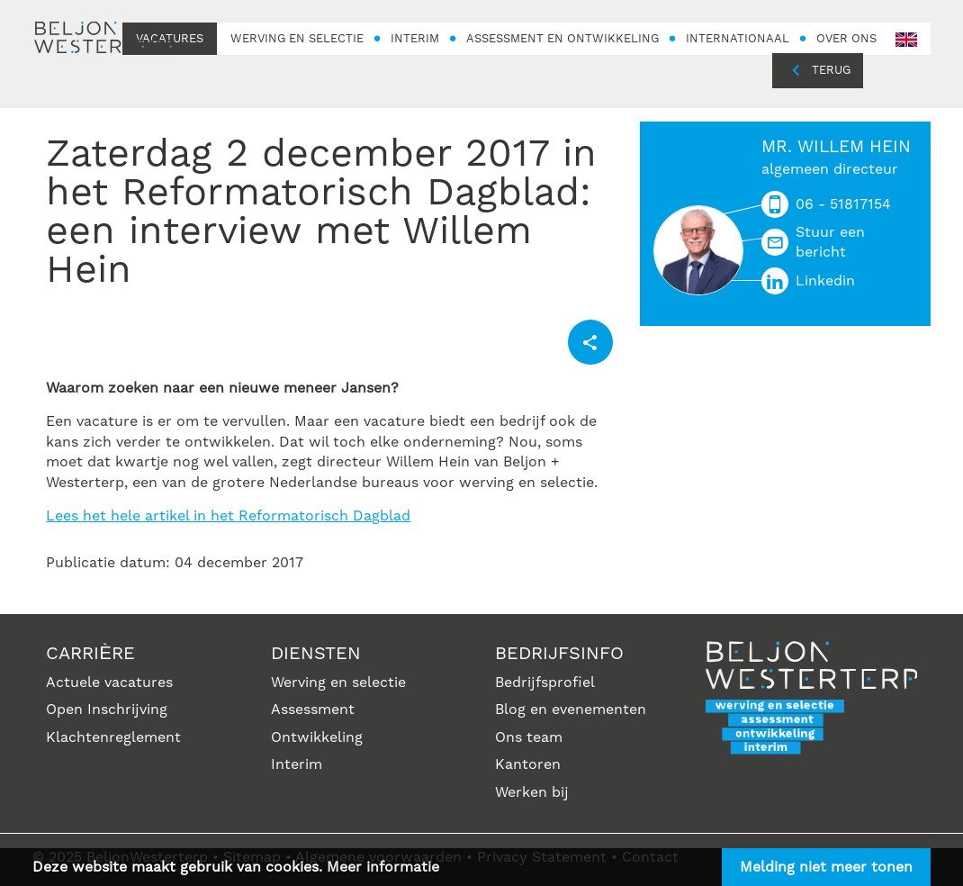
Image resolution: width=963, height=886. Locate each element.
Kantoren (528, 764)
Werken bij (532, 792)
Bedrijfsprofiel (545, 683)
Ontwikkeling (317, 737)
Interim (296, 764)
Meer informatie (383, 867)
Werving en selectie (338, 683)
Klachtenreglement (113, 737)
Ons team (528, 737)
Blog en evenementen (570, 710)
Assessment (313, 710)
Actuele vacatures (109, 683)
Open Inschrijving (106, 710)
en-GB (906, 40)
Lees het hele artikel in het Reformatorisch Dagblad (228, 516)
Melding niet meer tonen (826, 867)
